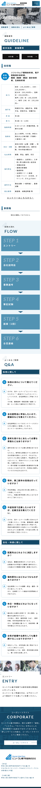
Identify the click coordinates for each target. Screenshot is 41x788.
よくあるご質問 (29, 27)
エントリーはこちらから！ (20, 197)
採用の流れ (15, 27)
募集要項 (4, 27)
